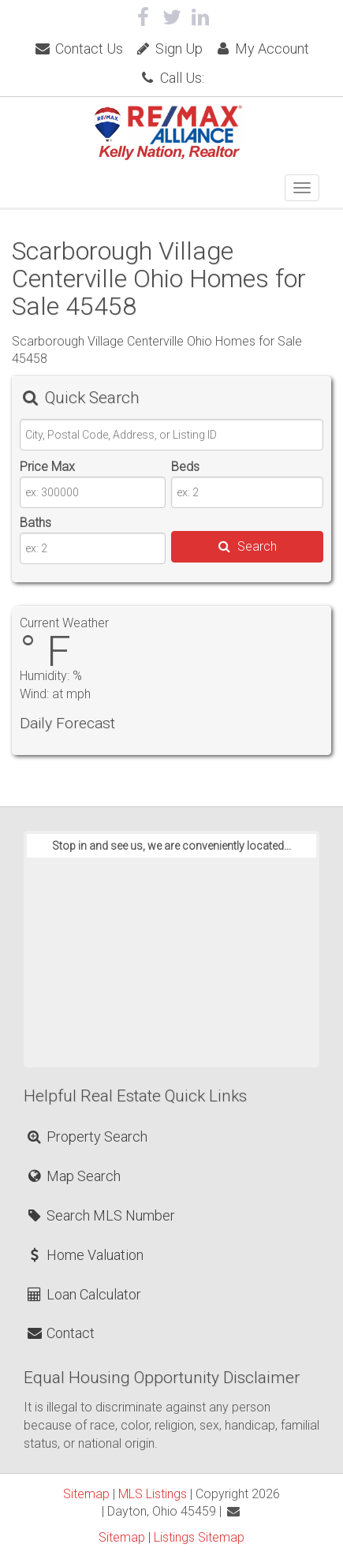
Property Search (86, 1136)
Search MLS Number (100, 1215)
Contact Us (78, 48)
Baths (35, 522)
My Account (261, 48)
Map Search (73, 1176)
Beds (185, 466)
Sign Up (168, 48)
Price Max (47, 466)
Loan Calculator (83, 1294)
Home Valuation (84, 1255)
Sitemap (86, 1493)
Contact (60, 1333)
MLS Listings (152, 1493)
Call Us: (171, 77)
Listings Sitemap (199, 1537)
